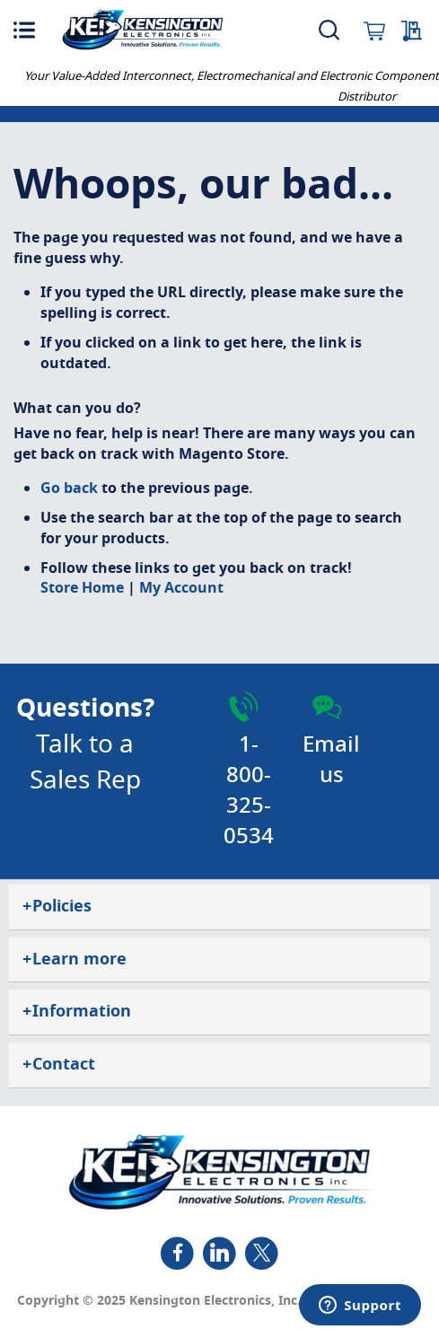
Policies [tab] (57, 906)
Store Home (82, 588)
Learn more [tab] (74, 959)
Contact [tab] (58, 1064)
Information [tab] (76, 1011)
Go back (69, 488)
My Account (181, 588)
